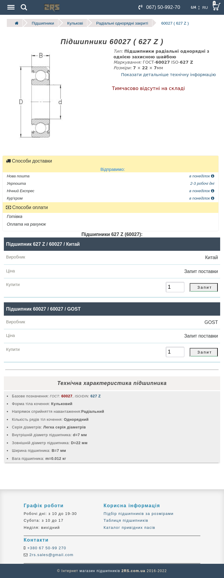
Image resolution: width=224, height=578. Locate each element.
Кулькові (75, 23)
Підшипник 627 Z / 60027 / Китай (43, 244)
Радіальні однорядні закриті (122, 23)
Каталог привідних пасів (129, 527)
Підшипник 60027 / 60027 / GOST (43, 308)
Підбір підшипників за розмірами (139, 513)
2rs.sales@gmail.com (50, 555)
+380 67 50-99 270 (46, 548)
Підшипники (43, 23)
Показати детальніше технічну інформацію (168, 74)
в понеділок (201, 176)
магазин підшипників (100, 571)
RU (205, 7)
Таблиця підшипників (126, 520)
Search (23, 7)
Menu (10, 4)
